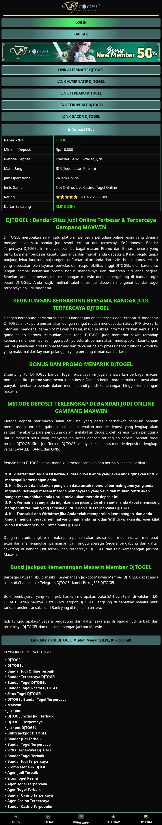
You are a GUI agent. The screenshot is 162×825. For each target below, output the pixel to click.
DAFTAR (49, 819)
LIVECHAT (146, 819)
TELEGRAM (113, 819)
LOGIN (16, 819)
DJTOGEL (63, 140)
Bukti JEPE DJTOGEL (99, 582)
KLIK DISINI (65, 206)
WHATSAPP (81, 819)
